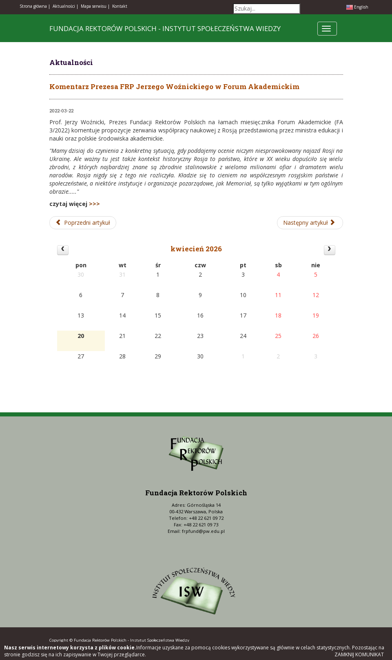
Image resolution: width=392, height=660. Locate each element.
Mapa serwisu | (95, 6)
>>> (94, 204)
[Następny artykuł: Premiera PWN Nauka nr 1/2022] (310, 222)
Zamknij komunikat (359, 654)
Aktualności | (65, 6)
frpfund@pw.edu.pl (203, 531)
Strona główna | (35, 6)
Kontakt (119, 6)
